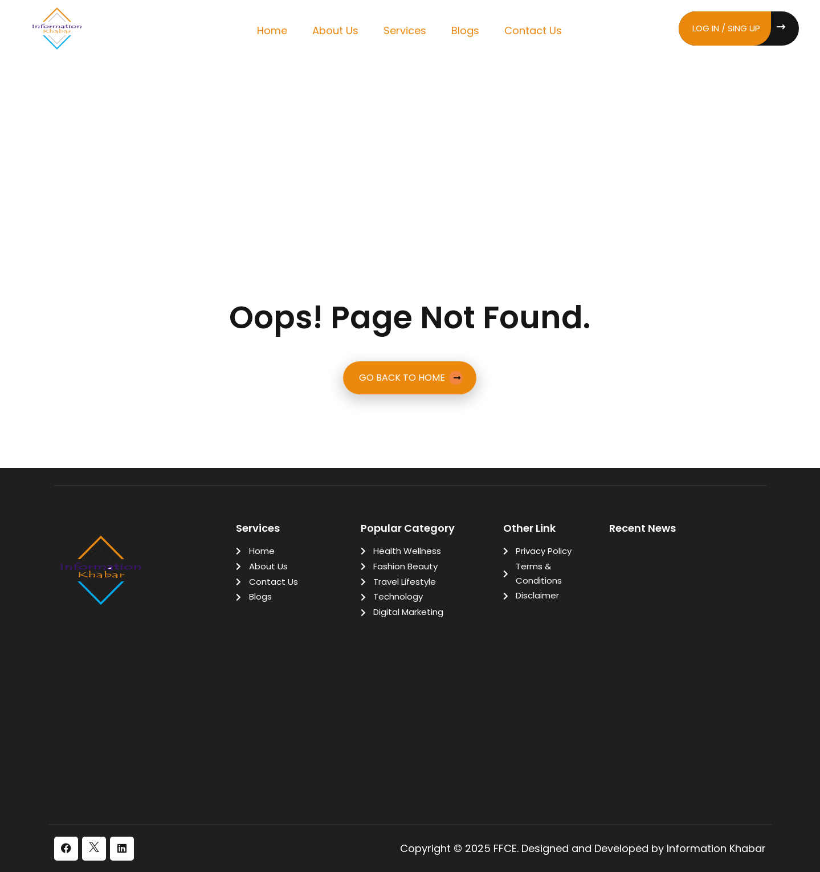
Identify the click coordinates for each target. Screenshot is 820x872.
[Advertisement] (410, 147)
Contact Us (533, 30)
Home (272, 30)
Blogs (465, 30)
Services (405, 30)
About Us (335, 30)
